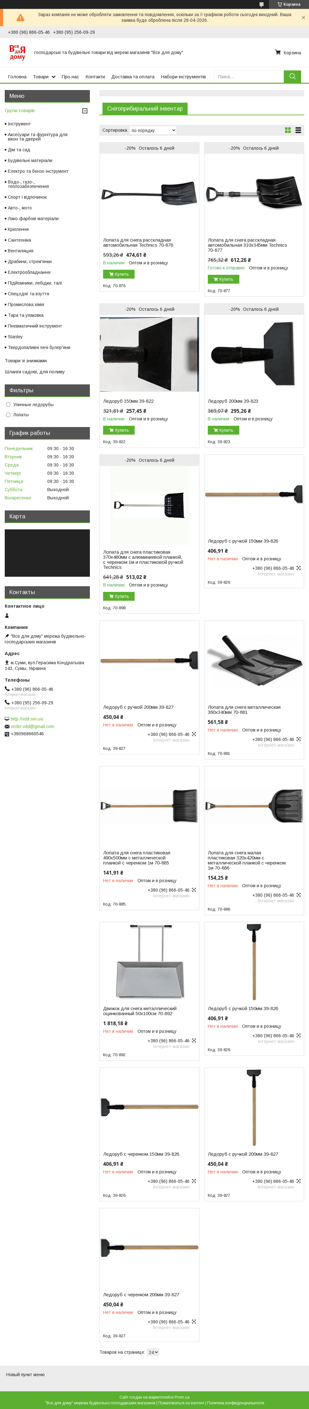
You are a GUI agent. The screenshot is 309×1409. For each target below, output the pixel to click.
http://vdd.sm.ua (27, 718)
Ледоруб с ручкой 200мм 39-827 (138, 707)
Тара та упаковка (26, 315)
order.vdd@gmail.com (32, 726)
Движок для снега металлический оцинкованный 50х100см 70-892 (140, 1011)
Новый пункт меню (25, 1374)
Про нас (70, 76)
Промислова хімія (26, 304)
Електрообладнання (29, 272)
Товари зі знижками (26, 360)
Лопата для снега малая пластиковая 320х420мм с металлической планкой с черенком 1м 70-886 (247, 860)
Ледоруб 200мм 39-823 (233, 401)
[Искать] (292, 76)
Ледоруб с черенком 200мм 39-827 (141, 1294)
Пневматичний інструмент (35, 325)
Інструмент (19, 123)
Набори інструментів (183, 76)
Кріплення (18, 229)
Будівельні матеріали (30, 160)
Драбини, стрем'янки (30, 261)
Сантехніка (19, 240)
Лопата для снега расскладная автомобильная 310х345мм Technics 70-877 (247, 245)
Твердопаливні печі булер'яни (39, 347)
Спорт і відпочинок (27, 197)
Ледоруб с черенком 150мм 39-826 (141, 1154)
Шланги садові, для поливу (35, 371)
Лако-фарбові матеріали (33, 218)
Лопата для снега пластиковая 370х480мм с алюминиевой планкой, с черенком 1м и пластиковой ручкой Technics (143, 560)
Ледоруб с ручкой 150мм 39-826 (243, 541)
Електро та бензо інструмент (38, 171)
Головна (17, 76)
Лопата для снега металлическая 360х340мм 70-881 (244, 710)
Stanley (15, 336)
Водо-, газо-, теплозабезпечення (28, 184)
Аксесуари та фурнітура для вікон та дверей (37, 137)
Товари (41, 76)
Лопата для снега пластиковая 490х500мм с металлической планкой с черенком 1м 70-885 (136, 857)
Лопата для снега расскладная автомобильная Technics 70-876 (138, 243)
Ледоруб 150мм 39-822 (128, 401)
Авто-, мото (20, 207)
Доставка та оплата (132, 76)
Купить (122, 274)
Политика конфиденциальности (235, 1403)
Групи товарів (20, 110)
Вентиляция (20, 250)
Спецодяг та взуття (28, 293)
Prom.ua (182, 1397)
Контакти (95, 76)
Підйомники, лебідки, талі (35, 283)
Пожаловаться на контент (181, 1403)
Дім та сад (19, 149)
